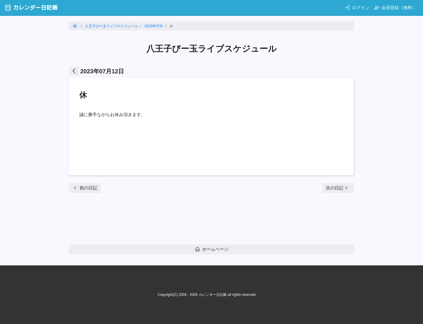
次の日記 (337, 187)
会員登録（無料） (395, 7)
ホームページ (212, 249)
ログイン (357, 7)
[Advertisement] (176, 220)
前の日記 (84, 187)
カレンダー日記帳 (31, 7)
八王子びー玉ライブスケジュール (111, 26)
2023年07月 (153, 26)
